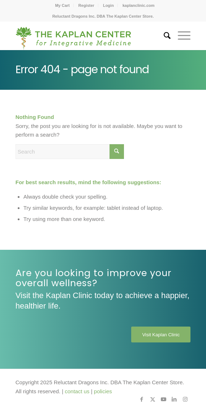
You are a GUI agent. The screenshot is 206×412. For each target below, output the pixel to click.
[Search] (163, 35)
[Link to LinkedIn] (174, 399)
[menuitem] (62, 5)
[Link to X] (152, 399)
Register (86, 5)
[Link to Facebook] (141, 399)
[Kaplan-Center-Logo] (86, 35)
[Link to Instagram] (185, 399)
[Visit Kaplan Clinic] (160, 334)
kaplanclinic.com (139, 5)
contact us (77, 391)
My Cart (62, 5)
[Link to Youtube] (163, 399)
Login (108, 5)
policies (103, 391)
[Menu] (180, 35)
